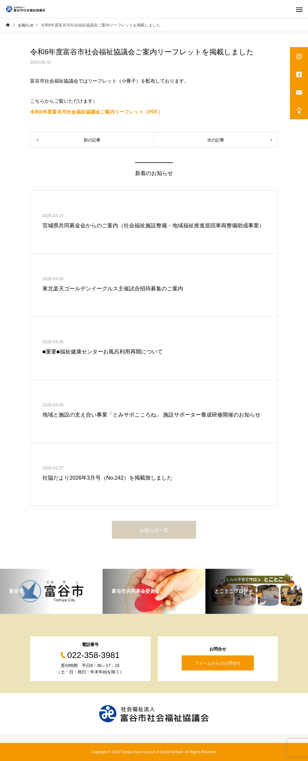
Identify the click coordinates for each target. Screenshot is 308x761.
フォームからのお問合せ (218, 663)
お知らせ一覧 (154, 530)
